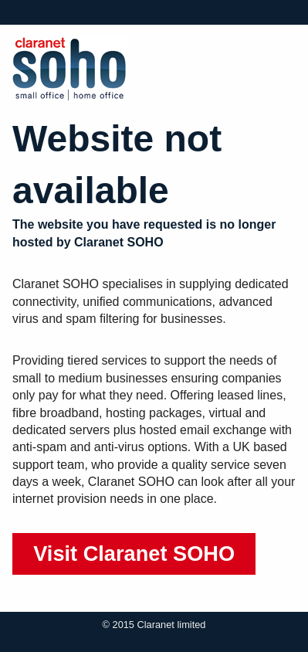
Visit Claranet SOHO (134, 553)
